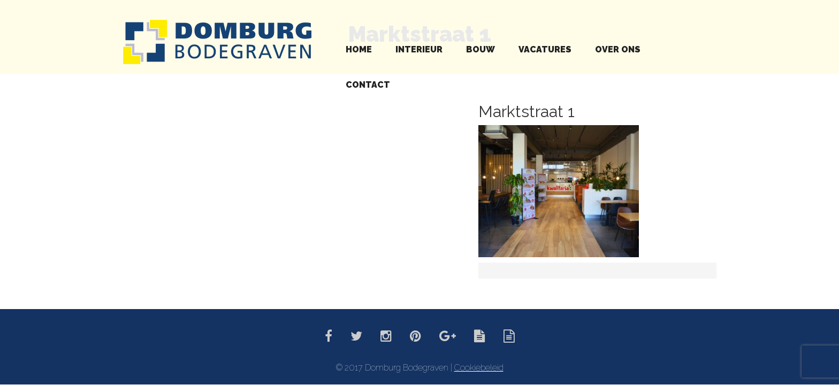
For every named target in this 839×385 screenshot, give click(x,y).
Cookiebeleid (479, 368)
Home (359, 49)
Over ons (617, 49)
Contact (368, 85)
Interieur (419, 49)
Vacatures (544, 49)
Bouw (480, 49)
